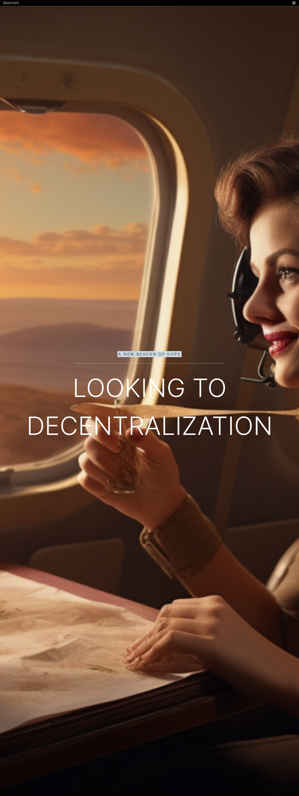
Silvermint (11, 3)
